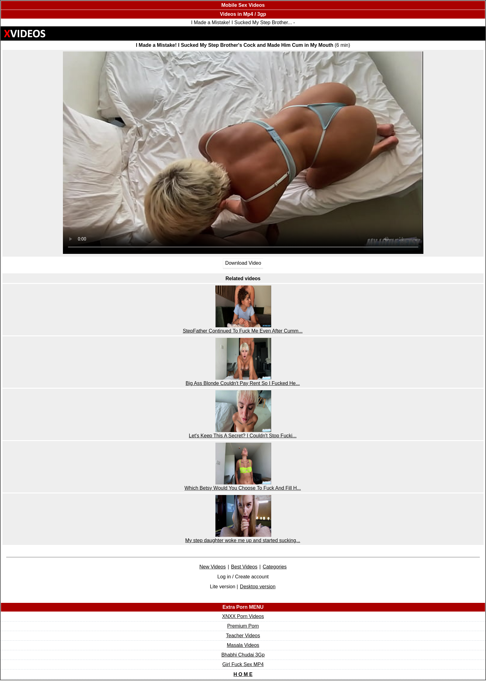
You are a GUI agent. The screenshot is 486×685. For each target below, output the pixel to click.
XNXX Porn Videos (243, 616)
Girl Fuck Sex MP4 (242, 664)
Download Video (243, 263)
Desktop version (258, 586)
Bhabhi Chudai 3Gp (243, 654)
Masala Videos (243, 645)
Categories (274, 566)
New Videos (212, 566)
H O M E (242, 674)
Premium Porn (243, 626)
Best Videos (244, 566)
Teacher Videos (243, 635)
